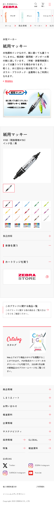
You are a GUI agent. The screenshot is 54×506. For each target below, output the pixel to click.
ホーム (8, 25)
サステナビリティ (12, 431)
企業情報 (7, 422)
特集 (5, 448)
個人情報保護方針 (10, 486)
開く (27, 236)
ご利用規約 (40, 486)
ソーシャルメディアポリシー (14, 494)
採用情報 (7, 439)
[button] (1, 15)
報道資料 (7, 414)
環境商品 (9, 81)
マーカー (38, 25)
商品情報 (23, 25)
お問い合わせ (10, 406)
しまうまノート (11, 397)
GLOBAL (33, 439)
